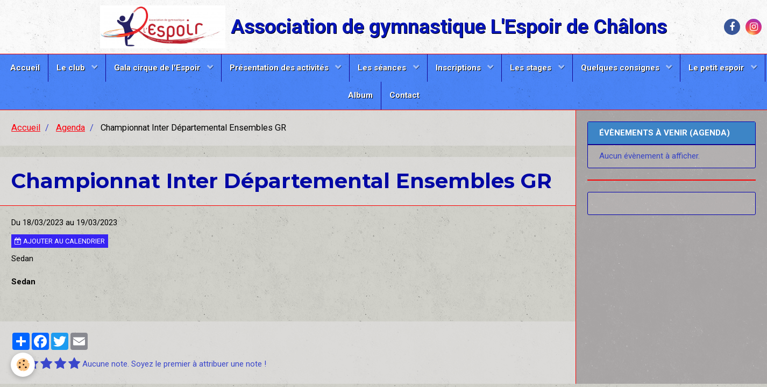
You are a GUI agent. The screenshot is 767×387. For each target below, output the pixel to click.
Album (360, 95)
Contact (404, 95)
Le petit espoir (717, 68)
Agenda (70, 128)
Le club (71, 68)
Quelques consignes (621, 68)
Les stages (531, 68)
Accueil (25, 68)
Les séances (383, 68)
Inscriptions (459, 68)
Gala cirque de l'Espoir (158, 68)
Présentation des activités (280, 68)
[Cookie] (23, 365)
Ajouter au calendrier (60, 241)
